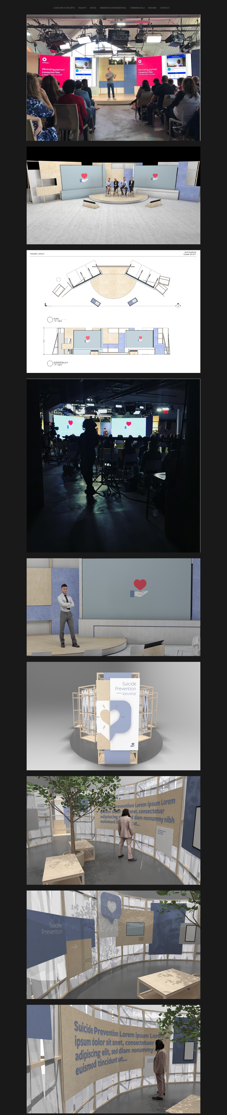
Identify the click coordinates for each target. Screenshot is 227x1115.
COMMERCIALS (137, 8)
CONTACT (164, 8)
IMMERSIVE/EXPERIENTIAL (113, 8)
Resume (152, 8)
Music (93, 8)
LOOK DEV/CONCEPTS (64, 8)
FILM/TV (82, 8)
